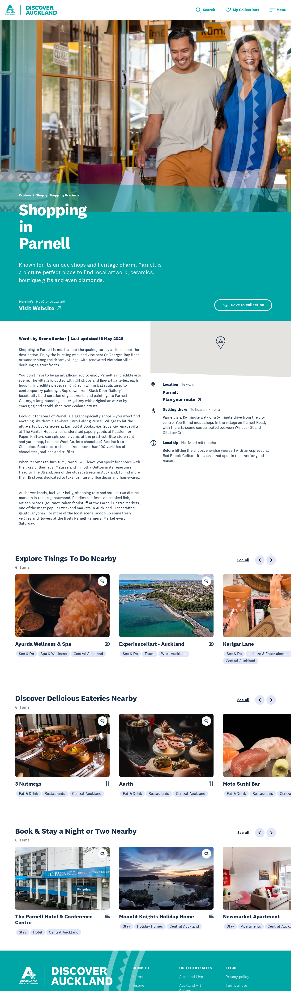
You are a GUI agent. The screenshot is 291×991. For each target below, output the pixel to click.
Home (138, 976)
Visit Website (40, 308)
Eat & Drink (28, 793)
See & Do (26, 653)
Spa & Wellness (54, 653)
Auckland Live (191, 976)
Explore (25, 195)
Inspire (138, 985)
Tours (149, 653)
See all (243, 560)
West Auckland (174, 653)
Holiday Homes (150, 926)
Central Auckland (88, 653)
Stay (22, 932)
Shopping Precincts (64, 195)
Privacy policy (237, 976)
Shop (40, 195)
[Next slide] (271, 560)
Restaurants (55, 793)
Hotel (38, 932)
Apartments (251, 926)
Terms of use (236, 985)
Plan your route (182, 399)
